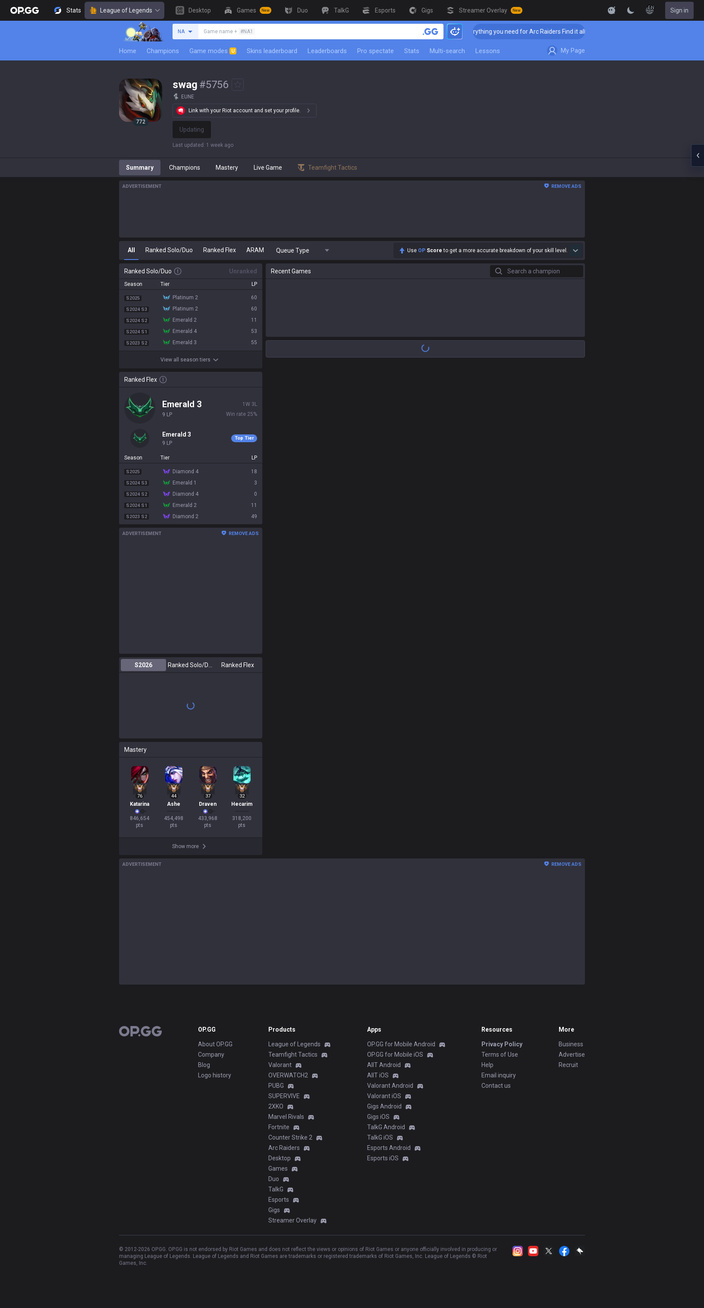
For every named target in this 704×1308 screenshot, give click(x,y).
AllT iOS (378, 1075)
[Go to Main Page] (24, 10)
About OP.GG (215, 1044)
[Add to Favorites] (238, 85)
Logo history (214, 1075)
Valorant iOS (384, 1096)
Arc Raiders (284, 1147)
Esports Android (389, 1147)
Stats (411, 51)
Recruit (568, 1064)
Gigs (274, 1210)
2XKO (275, 1106)
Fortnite (278, 1127)
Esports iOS (383, 1158)
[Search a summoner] (430, 31)
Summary (140, 167)
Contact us (496, 1085)
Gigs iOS (378, 1116)
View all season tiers (190, 360)
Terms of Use (499, 1054)
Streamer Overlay (292, 1220)
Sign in (679, 10)
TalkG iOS (380, 1137)
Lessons (487, 51)
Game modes (212, 51)
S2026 (143, 665)
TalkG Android (386, 1127)
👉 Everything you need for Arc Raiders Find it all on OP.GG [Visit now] (565, 31)
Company (211, 1054)
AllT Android (384, 1064)
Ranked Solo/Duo (190, 665)
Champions (163, 51)
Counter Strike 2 (290, 1137)
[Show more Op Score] (575, 250)
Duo (273, 1178)
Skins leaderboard (272, 51)
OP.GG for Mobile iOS (395, 1054)
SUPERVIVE (284, 1096)
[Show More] (611, 10)
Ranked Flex (237, 665)
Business (571, 1044)
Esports (278, 1199)
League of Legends (124, 10)
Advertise (572, 1054)
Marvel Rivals (286, 1116)
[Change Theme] (630, 10)
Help (487, 1064)
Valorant (280, 1064)
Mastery (227, 167)
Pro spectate (375, 51)
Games (278, 1168)
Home (127, 51)
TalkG (275, 1189)
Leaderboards (327, 51)
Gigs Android (384, 1106)
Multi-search (447, 51)
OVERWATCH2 (288, 1075)
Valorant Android (390, 1085)
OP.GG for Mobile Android (401, 1044)
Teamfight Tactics (292, 1054)
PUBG (276, 1085)
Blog (204, 1064)
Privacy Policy (501, 1044)
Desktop (279, 1158)
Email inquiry (498, 1075)
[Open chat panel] (697, 155)
